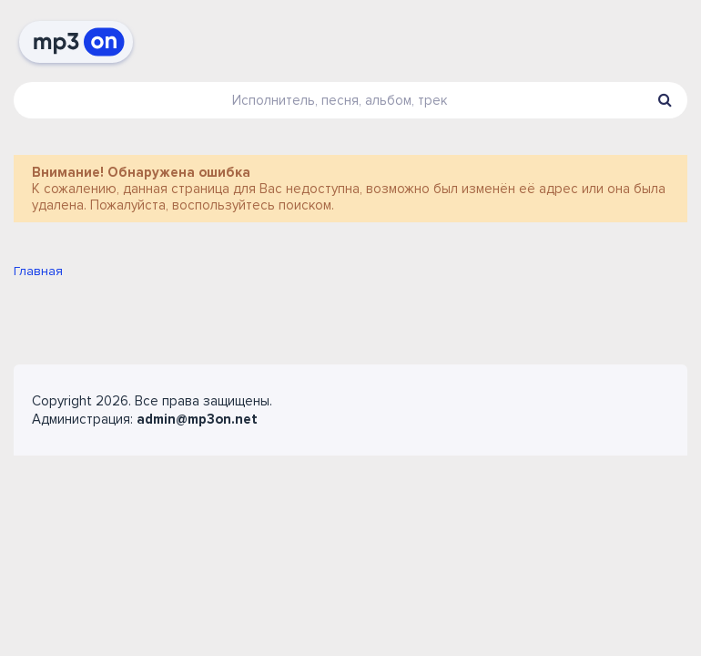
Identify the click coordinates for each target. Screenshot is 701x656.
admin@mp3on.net (197, 419)
